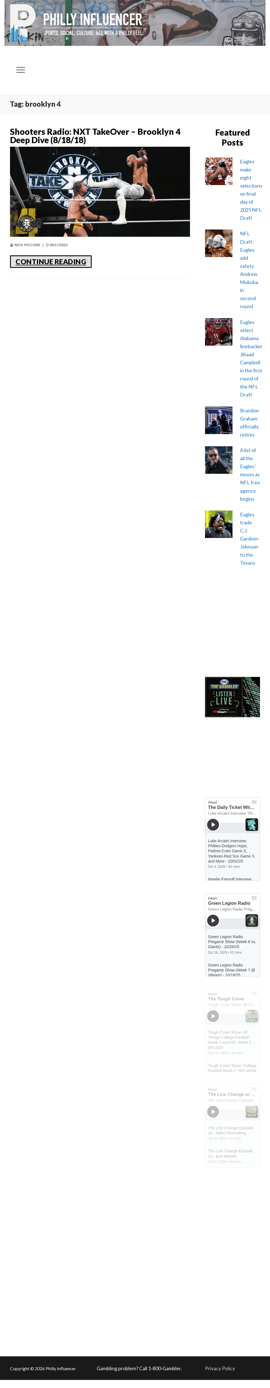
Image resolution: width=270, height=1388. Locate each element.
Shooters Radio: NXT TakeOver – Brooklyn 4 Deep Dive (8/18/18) (95, 135)
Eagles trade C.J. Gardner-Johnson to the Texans (250, 538)
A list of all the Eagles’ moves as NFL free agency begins (250, 474)
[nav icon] (21, 70)
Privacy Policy (220, 1368)
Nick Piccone (25, 245)
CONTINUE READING (51, 261)
